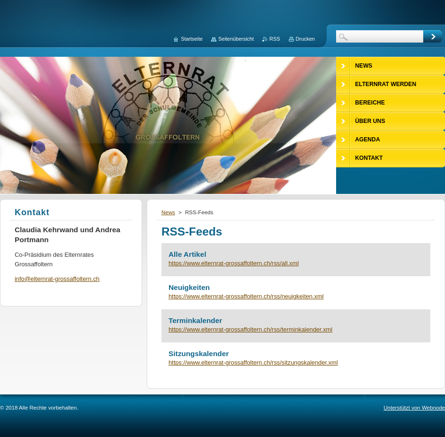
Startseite (192, 39)
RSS (274, 39)
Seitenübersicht (236, 39)
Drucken (305, 39)
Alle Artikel (187, 254)
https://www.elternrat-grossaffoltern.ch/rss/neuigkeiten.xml (246, 296)
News (168, 212)
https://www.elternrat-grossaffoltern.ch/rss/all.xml (234, 263)
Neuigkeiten (189, 287)
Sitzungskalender (199, 354)
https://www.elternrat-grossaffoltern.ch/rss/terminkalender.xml (250, 329)
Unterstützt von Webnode (414, 408)
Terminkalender (195, 320)
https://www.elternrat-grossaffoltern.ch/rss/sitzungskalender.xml (253, 362)
